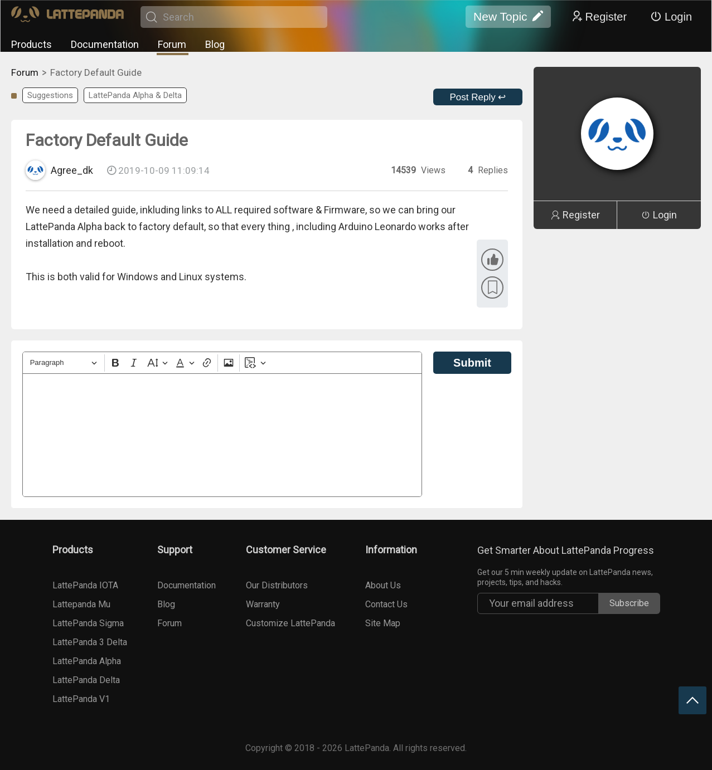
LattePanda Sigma (88, 623)
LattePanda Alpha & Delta (135, 95)
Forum (172, 44)
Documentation (105, 44)
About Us (383, 585)
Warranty (263, 604)
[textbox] (222, 435)
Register (599, 17)
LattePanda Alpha (86, 661)
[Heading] (63, 363)
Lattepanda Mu (81, 604)
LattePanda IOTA (85, 585)
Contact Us (386, 604)
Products (31, 44)
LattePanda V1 (81, 699)
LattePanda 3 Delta (89, 642)
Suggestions (50, 95)
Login (671, 17)
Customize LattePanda (290, 623)
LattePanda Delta (86, 680)
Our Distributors (277, 585)
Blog (215, 44)
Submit (472, 363)
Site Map (382, 623)
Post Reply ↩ (478, 97)
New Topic (508, 17)
